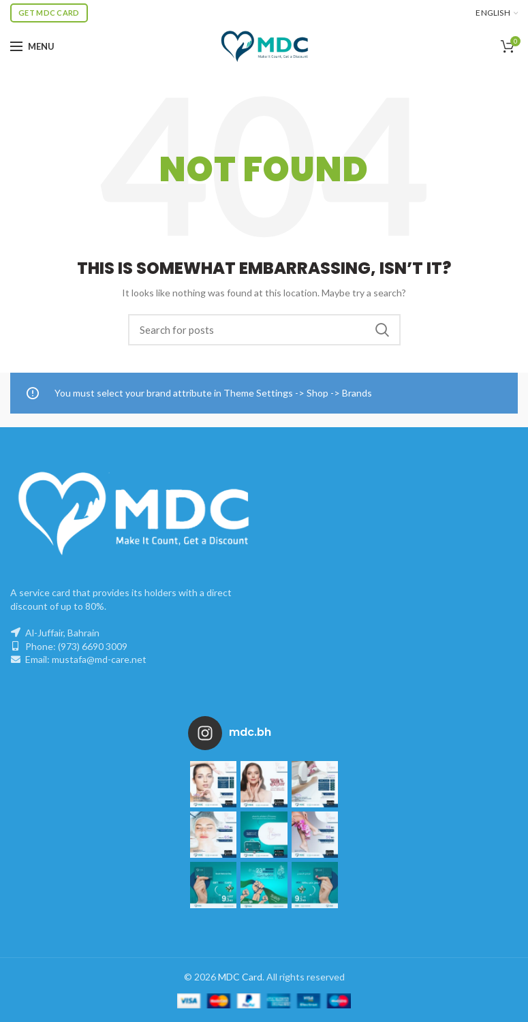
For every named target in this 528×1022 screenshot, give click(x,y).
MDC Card (240, 976)
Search (382, 329)
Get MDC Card (49, 12)
